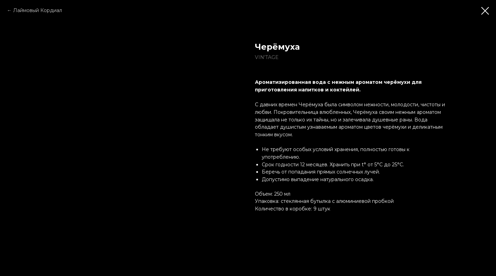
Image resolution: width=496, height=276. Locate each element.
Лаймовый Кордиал (37, 10)
